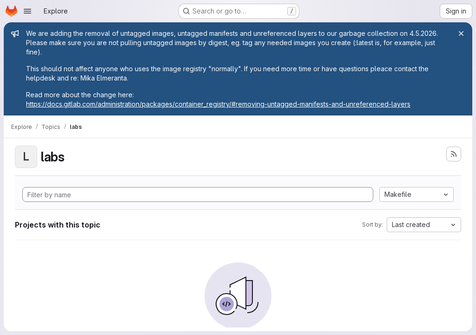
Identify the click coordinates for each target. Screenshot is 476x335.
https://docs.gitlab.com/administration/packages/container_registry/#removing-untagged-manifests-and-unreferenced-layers (218, 104)
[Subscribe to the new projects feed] (453, 154)
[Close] (461, 33)
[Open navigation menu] (27, 11)
